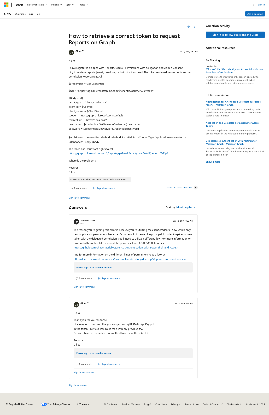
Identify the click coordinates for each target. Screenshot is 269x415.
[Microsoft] (6, 4)
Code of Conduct (212, 404)
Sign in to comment (79, 197)
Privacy (174, 404)
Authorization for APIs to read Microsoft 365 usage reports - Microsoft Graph (233, 103)
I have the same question (179, 187)
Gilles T (79, 51)
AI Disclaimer (111, 404)
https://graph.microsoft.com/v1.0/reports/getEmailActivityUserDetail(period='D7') (117, 153)
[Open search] (252, 5)
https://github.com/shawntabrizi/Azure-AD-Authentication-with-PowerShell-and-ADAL (125, 247)
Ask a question (255, 13)
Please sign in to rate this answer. (94, 267)
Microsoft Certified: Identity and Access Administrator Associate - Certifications (235, 71)
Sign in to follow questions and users (235, 34)
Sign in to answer (78, 385)
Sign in (261, 4)
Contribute (161, 404)
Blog (146, 404)
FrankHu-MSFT (88, 220)
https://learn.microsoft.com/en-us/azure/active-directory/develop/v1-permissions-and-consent (130, 259)
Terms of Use (191, 404)
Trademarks (233, 404)
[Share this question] (195, 26)
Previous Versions (131, 404)
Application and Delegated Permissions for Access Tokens (232, 124)
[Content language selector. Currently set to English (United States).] (20, 404)
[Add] (189, 26)
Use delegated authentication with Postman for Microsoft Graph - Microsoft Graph (231, 142)
